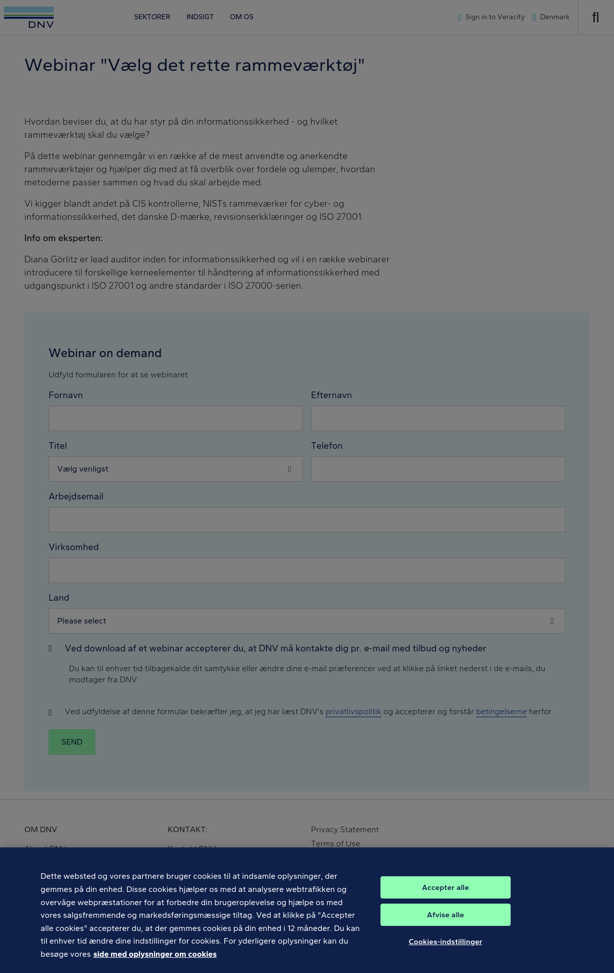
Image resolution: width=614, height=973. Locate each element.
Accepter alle (445, 894)
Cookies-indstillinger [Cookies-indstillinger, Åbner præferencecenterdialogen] (445, 948)
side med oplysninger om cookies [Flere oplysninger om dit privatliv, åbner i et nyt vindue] (155, 961)
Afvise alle (445, 921)
